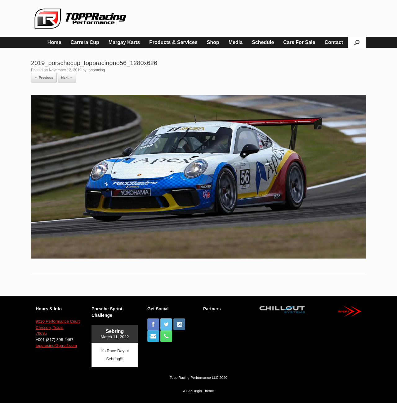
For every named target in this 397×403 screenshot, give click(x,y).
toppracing (96, 70)
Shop (213, 42)
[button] (357, 42)
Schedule (263, 42)
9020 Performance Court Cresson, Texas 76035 (58, 327)
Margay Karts (124, 42)
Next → (67, 77)
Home (54, 42)
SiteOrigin (194, 391)
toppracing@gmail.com (56, 345)
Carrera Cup (84, 42)
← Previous (43, 77)
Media (236, 42)
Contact (333, 42)
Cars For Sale (299, 42)
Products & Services (173, 42)
